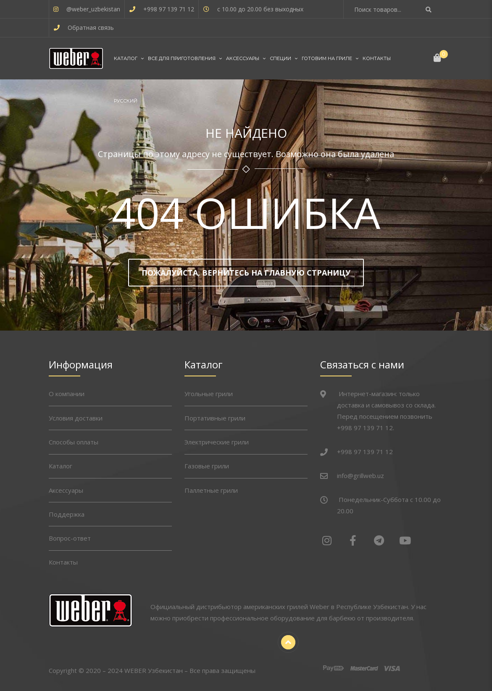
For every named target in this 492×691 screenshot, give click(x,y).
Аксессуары (242, 58)
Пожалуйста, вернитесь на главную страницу (246, 273)
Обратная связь (91, 28)
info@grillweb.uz (360, 475)
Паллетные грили (211, 490)
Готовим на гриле (327, 58)
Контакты (377, 58)
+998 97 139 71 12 (168, 9)
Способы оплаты (73, 442)
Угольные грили (208, 393)
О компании (66, 393)
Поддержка (66, 514)
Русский (125, 101)
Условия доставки (76, 418)
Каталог (125, 58)
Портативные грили (214, 418)
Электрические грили (216, 442)
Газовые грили (206, 466)
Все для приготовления (182, 58)
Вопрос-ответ (70, 538)
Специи (280, 58)
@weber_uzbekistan (93, 9)
